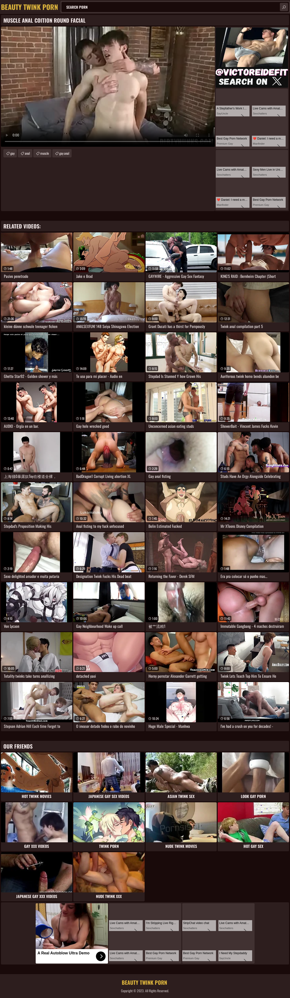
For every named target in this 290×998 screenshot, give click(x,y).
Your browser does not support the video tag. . (108, 87)
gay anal (64, 153)
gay (12, 153)
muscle (44, 153)
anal (27, 153)
